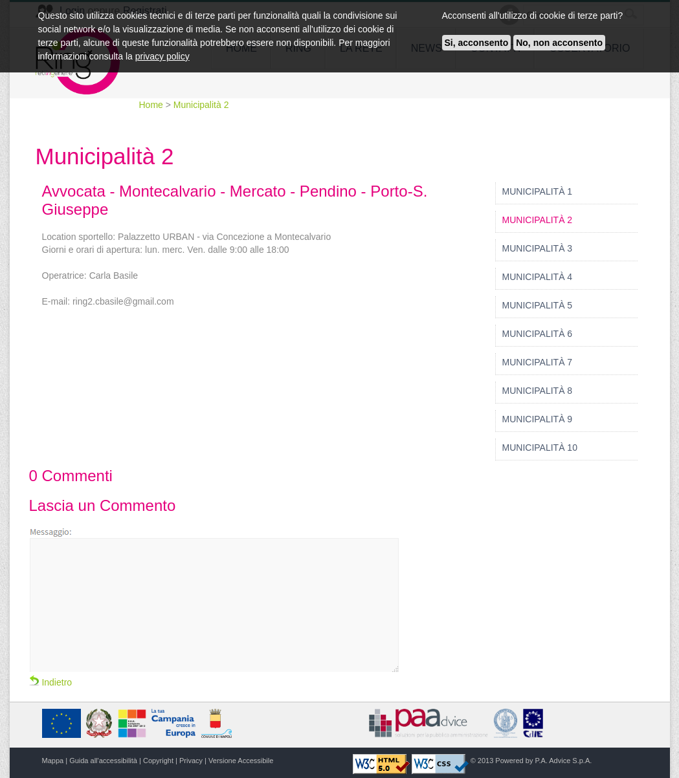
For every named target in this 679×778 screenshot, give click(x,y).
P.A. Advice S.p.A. (563, 760)
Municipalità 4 (537, 277)
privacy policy (162, 56)
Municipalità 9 (537, 419)
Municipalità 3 (537, 248)
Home (152, 105)
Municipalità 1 (537, 191)
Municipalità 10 (539, 447)
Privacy (191, 760)
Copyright (158, 760)
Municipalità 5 (537, 305)
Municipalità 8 (537, 390)
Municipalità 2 (201, 105)
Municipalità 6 (537, 334)
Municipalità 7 (537, 362)
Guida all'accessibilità (103, 760)
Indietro (50, 682)
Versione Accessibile (240, 760)
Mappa (53, 760)
